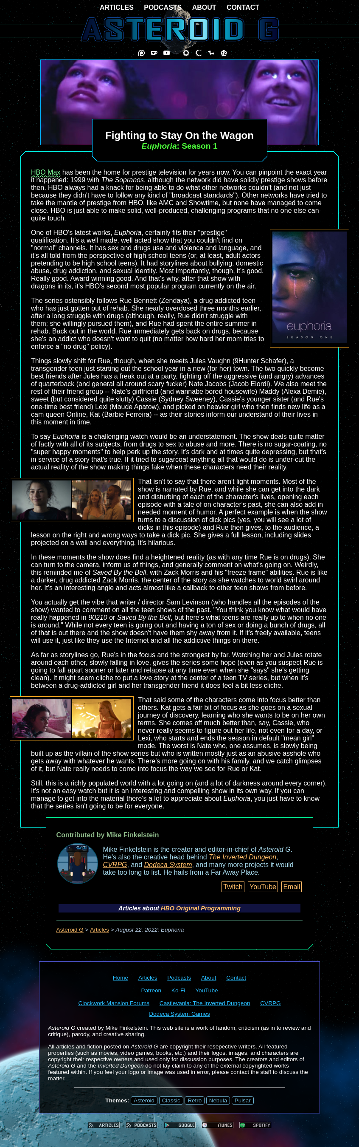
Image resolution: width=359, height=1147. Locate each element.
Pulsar (243, 1100)
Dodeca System (168, 864)
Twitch (232, 886)
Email (291, 886)
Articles (99, 930)
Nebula (218, 1100)
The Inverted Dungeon (242, 857)
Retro (195, 1100)
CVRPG (115, 864)
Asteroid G (70, 930)
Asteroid (144, 1100)
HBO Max (45, 172)
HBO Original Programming (201, 908)
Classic (171, 1100)
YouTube (263, 886)
